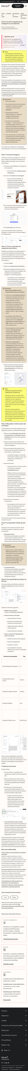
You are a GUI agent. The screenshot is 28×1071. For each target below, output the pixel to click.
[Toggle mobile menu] (26, 6)
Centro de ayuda (3, 15)
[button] (14, 196)
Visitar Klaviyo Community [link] (10, 939)
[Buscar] (18, 1)
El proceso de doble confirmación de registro (13, 869)
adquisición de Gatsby (9, 94)
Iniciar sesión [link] (6, 999)
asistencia (8, 109)
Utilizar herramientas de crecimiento (24, 16)
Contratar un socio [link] (8, 964)
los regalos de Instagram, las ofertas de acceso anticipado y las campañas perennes (13, 83)
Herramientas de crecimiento (16, 15)
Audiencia (8, 13)
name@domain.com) (13, 470)
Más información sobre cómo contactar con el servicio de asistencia (12, 906)
